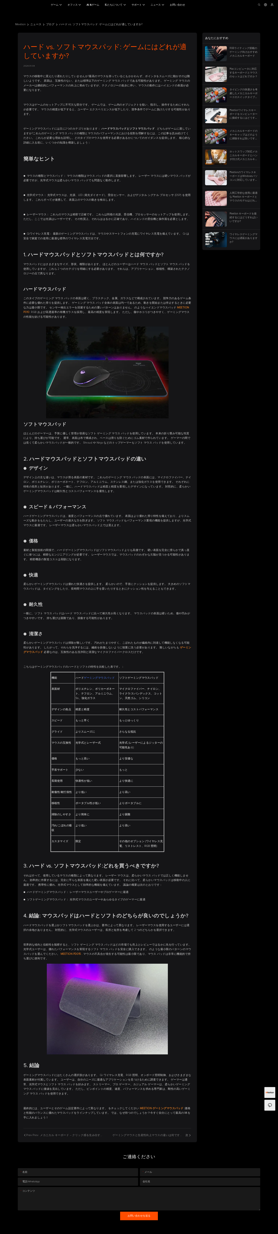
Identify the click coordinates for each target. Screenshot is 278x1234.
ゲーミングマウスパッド (99, 678)
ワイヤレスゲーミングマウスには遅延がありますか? (243, 238)
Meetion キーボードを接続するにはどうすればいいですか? (243, 217)
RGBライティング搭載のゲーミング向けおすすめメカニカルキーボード (243, 51)
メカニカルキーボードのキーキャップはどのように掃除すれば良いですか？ (243, 134)
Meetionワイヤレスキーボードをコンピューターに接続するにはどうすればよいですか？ (243, 114)
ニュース (36, 24)
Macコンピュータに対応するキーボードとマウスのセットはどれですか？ (243, 72)
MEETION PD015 (71, 954)
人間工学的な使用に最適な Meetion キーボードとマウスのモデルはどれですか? (243, 196)
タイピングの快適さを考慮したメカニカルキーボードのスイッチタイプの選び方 (243, 93)
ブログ (50, 24)
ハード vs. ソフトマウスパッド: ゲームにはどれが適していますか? (101, 24)
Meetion (20, 24)
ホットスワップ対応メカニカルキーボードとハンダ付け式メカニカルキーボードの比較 (243, 155)
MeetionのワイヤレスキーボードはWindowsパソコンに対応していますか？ (243, 176)
